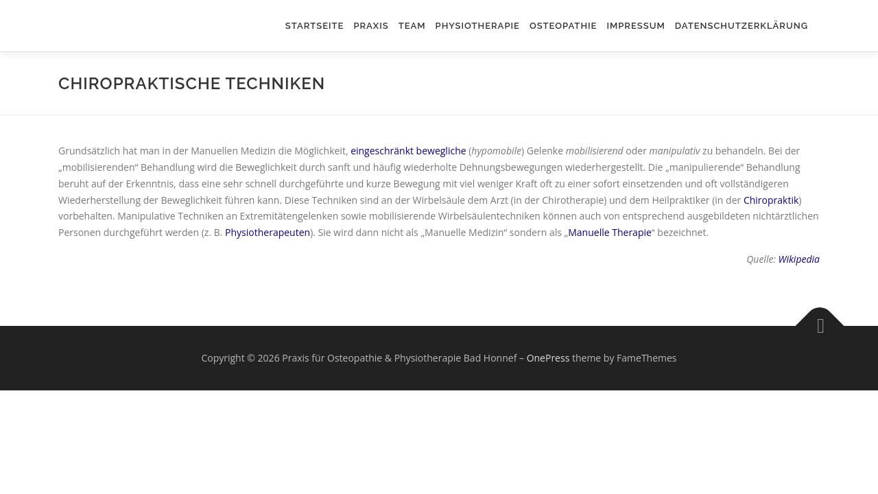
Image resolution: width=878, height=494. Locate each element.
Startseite (314, 26)
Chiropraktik (771, 200)
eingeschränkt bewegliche (408, 150)
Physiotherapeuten (267, 232)
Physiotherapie (478, 26)
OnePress (548, 357)
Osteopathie (563, 26)
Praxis (370, 26)
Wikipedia (799, 259)
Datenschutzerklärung (741, 26)
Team (412, 26)
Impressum (635, 26)
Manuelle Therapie (610, 232)
